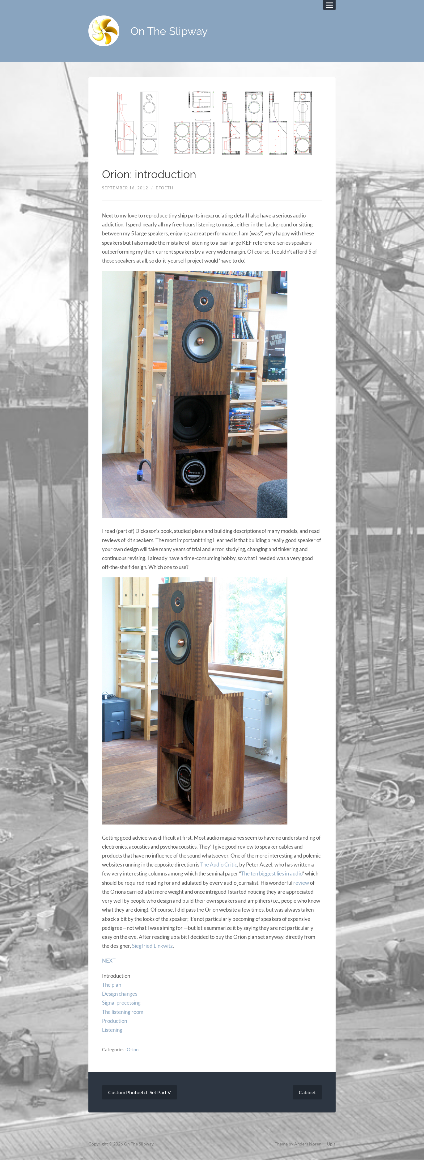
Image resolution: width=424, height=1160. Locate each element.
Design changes (119, 993)
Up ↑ (331, 1143)
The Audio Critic (218, 864)
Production (114, 1021)
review (301, 882)
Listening (112, 1030)
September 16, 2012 (125, 187)
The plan (111, 984)
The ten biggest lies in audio (271, 873)
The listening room (122, 1012)
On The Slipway (169, 31)
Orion (132, 1049)
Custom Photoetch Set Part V (139, 1092)
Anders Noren (307, 1143)
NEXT (109, 960)
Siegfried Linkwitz (152, 946)
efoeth (164, 187)
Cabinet (307, 1092)
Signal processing (121, 1002)
